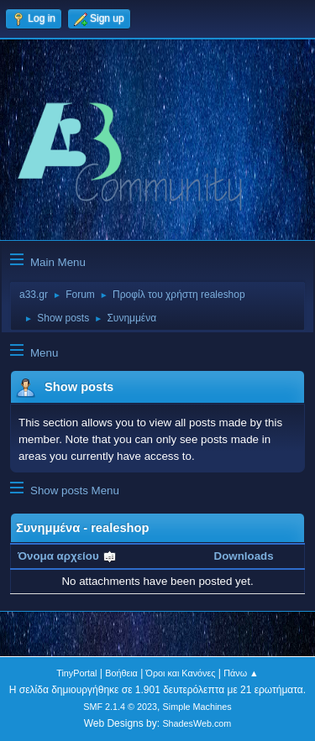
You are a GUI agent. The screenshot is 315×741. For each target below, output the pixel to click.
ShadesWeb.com (196, 723)
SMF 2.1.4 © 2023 (120, 707)
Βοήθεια (121, 673)
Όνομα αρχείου (67, 556)
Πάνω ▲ (241, 673)
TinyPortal (76, 673)
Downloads (244, 556)
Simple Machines (197, 707)
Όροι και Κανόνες (181, 673)
